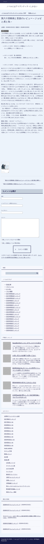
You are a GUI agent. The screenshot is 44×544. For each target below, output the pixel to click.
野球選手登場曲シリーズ (13, 489)
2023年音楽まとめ (9, 439)
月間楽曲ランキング (12, 483)
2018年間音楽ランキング (13, 298)
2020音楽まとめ (8, 431)
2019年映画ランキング (12, 305)
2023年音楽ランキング (12, 321)
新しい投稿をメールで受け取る (11, 243)
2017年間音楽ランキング (13, 293)
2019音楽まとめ (8, 428)
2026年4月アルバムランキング (11, 504)
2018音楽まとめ (8, 425)
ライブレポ (9, 471)
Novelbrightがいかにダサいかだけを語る (26, 343)
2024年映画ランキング (12, 328)
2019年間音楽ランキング (13, 303)
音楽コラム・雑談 (11, 492)
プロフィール (10, 287)
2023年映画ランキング (12, 323)
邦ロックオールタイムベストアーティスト (18, 486)
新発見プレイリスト (12, 474)
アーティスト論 (10, 465)
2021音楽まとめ (8, 433)
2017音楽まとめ (8, 422)
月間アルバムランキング (13, 477)
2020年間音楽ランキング (13, 307)
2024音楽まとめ (8, 442)
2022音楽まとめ (8, 436)
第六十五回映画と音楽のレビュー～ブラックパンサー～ (19, 184)
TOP (14, 13)
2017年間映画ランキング (13, 296)
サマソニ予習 (8, 451)
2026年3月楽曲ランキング (10, 523)
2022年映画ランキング (12, 319)
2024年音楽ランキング (12, 325)
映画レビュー (5, 31)
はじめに (8, 289)
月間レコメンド (10, 480)
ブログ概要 (9, 291)
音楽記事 (8, 284)
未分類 (6, 457)
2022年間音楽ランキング (13, 316)
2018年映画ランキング (12, 300)
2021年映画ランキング (12, 314)
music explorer (8, 448)
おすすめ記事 (10, 468)
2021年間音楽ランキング (13, 312)
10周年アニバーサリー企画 (11, 416)
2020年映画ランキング (12, 309)
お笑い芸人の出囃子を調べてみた (24, 355)
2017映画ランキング (10, 419)
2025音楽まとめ (8, 445)
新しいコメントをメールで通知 (11, 239)
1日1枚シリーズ (10, 462)
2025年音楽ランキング (12, 330)
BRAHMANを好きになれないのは (24, 382)
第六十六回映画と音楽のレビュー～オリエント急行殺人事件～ (23, 180)
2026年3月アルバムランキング (11, 510)
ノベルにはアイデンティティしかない (22, 6)
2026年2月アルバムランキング (11, 529)
